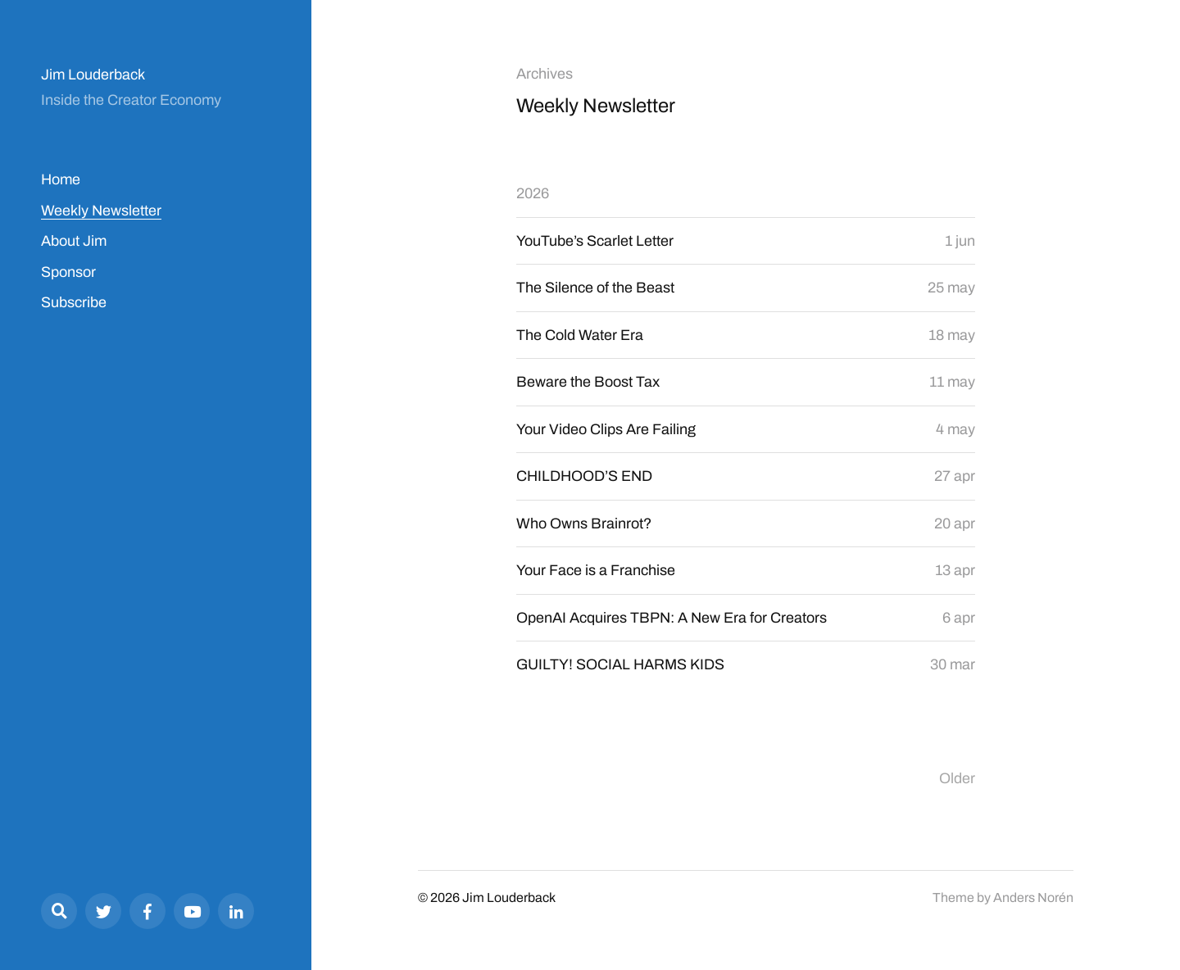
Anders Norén (1033, 897)
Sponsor (68, 272)
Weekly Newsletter (101, 210)
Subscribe (74, 302)
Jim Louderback (93, 74)
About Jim (74, 241)
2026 (532, 193)
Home (60, 179)
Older (957, 778)
